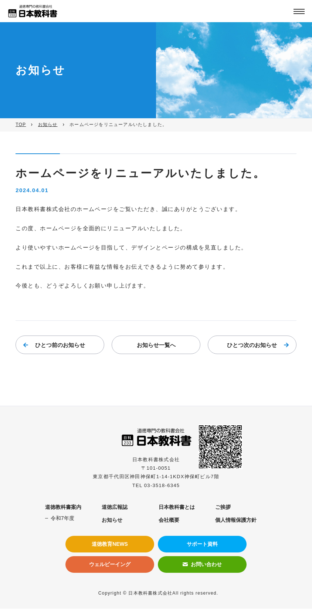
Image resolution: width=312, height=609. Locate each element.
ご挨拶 (223, 507)
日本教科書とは (177, 507)
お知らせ (48, 124)
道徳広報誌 (115, 507)
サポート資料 (202, 544)
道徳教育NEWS (110, 544)
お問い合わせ (206, 565)
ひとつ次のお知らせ (252, 346)
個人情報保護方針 (236, 520)
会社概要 (169, 520)
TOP (21, 124)
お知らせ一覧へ (156, 346)
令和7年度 (62, 518)
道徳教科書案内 (63, 507)
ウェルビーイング (109, 565)
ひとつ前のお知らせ (60, 346)
